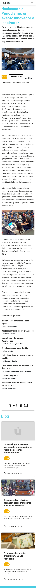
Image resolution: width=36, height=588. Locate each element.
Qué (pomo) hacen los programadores (18, 331)
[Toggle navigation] (32, 2)
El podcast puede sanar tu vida (15, 348)
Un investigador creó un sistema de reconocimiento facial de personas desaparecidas (18, 448)
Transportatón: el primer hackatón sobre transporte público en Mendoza (17, 503)
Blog (4, 77)
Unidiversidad (16, 77)
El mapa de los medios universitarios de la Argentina (15, 556)
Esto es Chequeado (10, 375)
